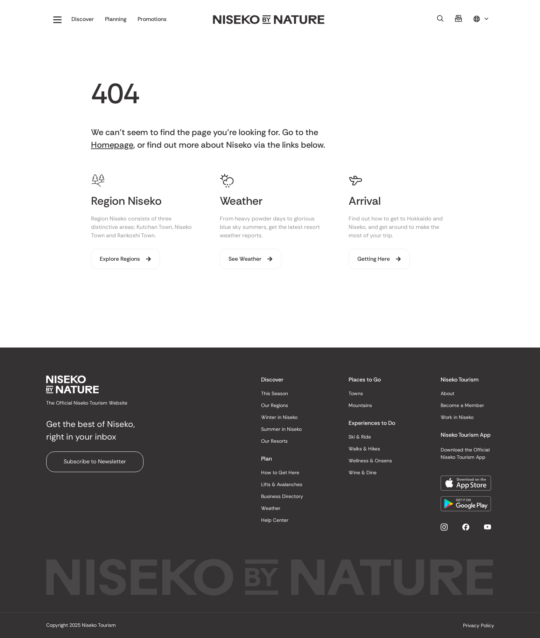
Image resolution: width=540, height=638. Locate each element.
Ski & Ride (360, 436)
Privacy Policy (478, 625)
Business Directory (282, 496)
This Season (274, 393)
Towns (356, 393)
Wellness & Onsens (370, 460)
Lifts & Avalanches (281, 484)
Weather (270, 508)
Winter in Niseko (279, 417)
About (447, 393)
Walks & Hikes (364, 448)
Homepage (112, 144)
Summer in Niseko (281, 429)
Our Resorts (274, 441)
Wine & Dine (363, 472)
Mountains (360, 405)
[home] (269, 19)
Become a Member (462, 405)
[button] (57, 19)
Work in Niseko (457, 417)
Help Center (274, 520)
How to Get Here (280, 472)
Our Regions (274, 405)
